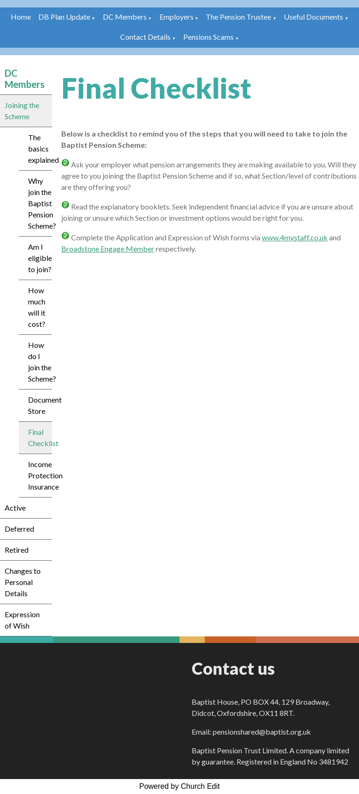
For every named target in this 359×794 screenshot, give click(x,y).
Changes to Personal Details (23, 582)
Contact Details (145, 36)
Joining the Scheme (22, 111)
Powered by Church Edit (179, 786)
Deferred (19, 528)
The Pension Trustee (239, 16)
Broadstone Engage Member (107, 248)
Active (15, 507)
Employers (176, 16)
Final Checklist (40, 437)
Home (21, 16)
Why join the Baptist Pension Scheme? (40, 203)
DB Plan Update (64, 16)
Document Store (40, 405)
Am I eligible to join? (40, 258)
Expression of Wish (22, 620)
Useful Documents (313, 16)
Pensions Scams (208, 36)
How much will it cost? (36, 307)
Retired (17, 549)
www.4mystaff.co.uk (295, 237)
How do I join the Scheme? (40, 361)
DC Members (125, 16)
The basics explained (40, 148)
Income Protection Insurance (40, 475)
